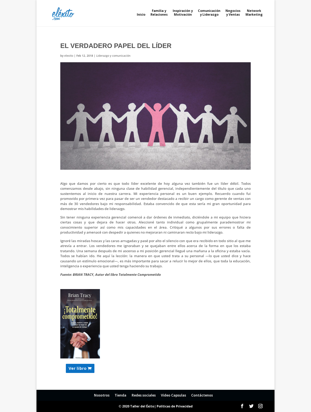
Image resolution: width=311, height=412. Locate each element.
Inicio (141, 15)
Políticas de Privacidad (175, 406)
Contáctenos (202, 395)
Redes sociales (144, 395)
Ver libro (77, 368)
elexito (68, 55)
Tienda (120, 395)
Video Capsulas (173, 395)
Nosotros (101, 395)
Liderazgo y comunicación (113, 55)
